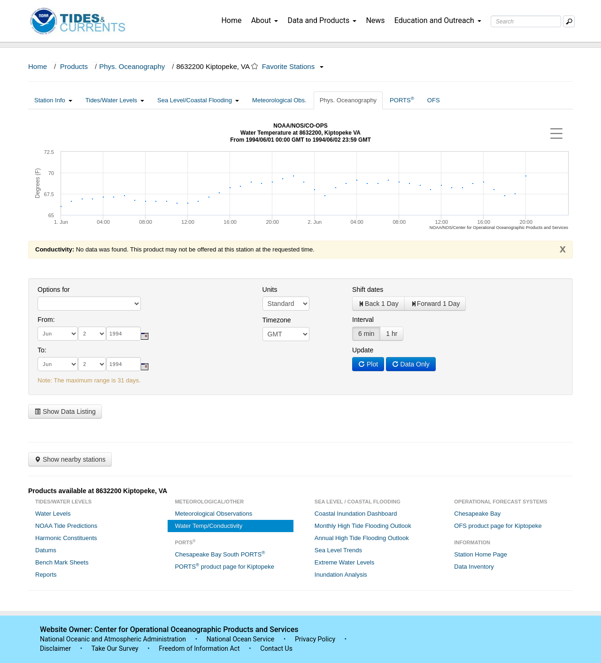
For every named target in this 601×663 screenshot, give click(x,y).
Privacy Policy (315, 639)
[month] (58, 334)
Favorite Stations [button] (293, 66)
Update (362, 350)
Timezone (276, 320)
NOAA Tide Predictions (66, 525)
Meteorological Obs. (279, 100)
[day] (92, 334)
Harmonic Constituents (66, 537)
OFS (433, 100)
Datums (45, 550)
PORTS (402, 100)
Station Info (53, 100)
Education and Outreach (437, 20)
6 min (366, 333)
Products (74, 66)
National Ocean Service (241, 639)
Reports (46, 574)
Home (231, 20)
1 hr (391, 333)
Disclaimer (55, 648)
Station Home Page (480, 554)
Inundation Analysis (341, 574)
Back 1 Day (378, 303)
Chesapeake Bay (477, 513)
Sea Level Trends (338, 550)
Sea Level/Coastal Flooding (198, 100)
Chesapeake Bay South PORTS (220, 554)
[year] (123, 334)
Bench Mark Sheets (61, 562)
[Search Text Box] (526, 21)
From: (46, 319)
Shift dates (367, 289)
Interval (363, 319)
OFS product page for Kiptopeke (497, 525)
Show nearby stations (70, 459)
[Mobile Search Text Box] (569, 21)
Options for (53, 289)
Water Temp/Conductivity (208, 525)
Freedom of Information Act (199, 648)
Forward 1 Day (435, 303)
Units (269, 289)
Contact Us (276, 648)
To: (42, 350)
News (375, 20)
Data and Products (321, 20)
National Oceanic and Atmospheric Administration (113, 639)
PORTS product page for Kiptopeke (224, 566)
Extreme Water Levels (344, 562)
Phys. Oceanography (132, 66)
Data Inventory (474, 566)
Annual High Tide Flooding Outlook (362, 537)
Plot (368, 364)
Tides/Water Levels (114, 100)
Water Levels (52, 513)
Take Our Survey (115, 648)
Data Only (411, 364)
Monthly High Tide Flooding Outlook (363, 525)
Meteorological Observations (213, 513)
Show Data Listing (65, 411)
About (264, 20)
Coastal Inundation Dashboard (356, 513)
